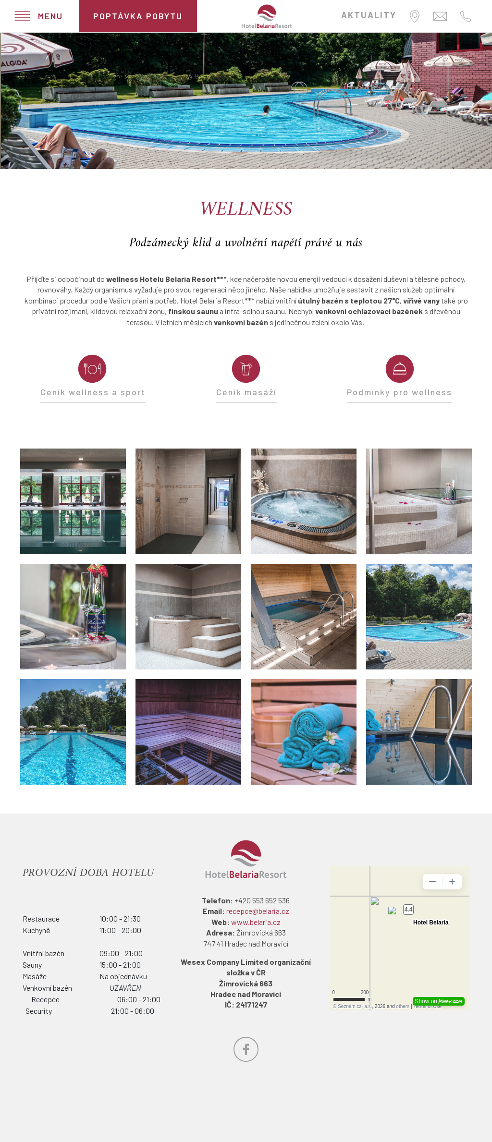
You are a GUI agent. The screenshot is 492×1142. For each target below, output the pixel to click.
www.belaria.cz (256, 921)
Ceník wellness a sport (93, 392)
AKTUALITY (368, 15)
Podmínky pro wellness (399, 392)
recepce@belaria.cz (257, 910)
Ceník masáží (246, 392)
